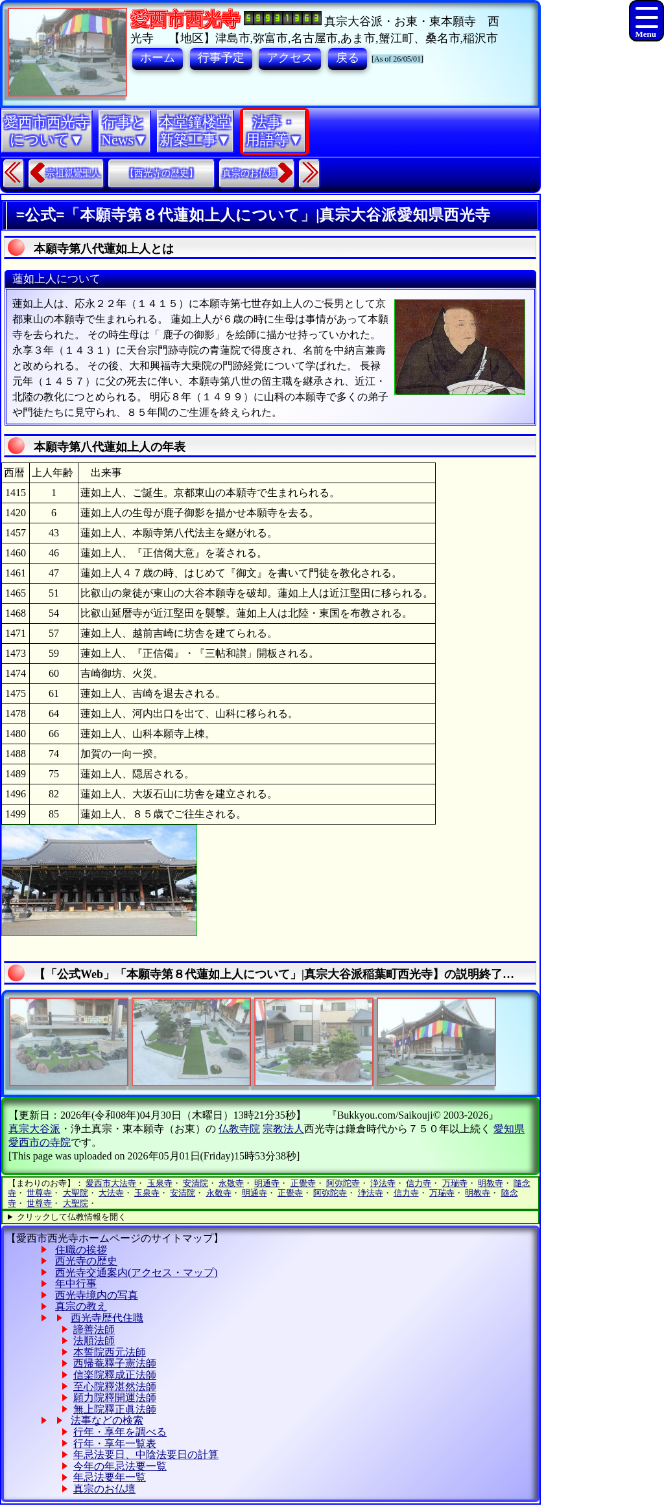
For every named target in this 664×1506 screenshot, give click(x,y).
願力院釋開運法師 (114, 1397)
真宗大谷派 (34, 1128)
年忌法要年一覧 (109, 1477)
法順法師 (94, 1340)
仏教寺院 (239, 1128)
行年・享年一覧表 (114, 1443)
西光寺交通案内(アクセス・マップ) (136, 1272)
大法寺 (111, 1193)
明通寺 (266, 1183)
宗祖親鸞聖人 (73, 173)
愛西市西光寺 (184, 19)
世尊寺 (39, 1193)
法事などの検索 (107, 1420)
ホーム (157, 57)
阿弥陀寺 (343, 1183)
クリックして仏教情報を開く (71, 1217)
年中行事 (76, 1283)
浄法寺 (383, 1183)
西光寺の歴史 (86, 1260)
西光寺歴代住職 (107, 1317)
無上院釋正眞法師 (114, 1409)
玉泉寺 (159, 1183)
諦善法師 (94, 1329)
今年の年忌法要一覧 (120, 1466)
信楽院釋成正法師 (114, 1374)
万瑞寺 (455, 1183)
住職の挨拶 (81, 1249)
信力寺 (418, 1183)
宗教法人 (283, 1128)
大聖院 (75, 1193)
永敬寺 (231, 1183)
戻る (347, 57)
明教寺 (490, 1183)
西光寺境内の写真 (96, 1295)
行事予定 (221, 57)
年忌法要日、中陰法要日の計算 (146, 1454)
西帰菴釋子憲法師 (114, 1363)
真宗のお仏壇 (249, 173)
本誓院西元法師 (109, 1352)
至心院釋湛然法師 (114, 1386)
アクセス (290, 57)
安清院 (195, 1183)
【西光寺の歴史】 (161, 173)
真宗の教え (81, 1306)
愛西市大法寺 (111, 1183)
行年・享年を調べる (120, 1431)
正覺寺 (303, 1183)
